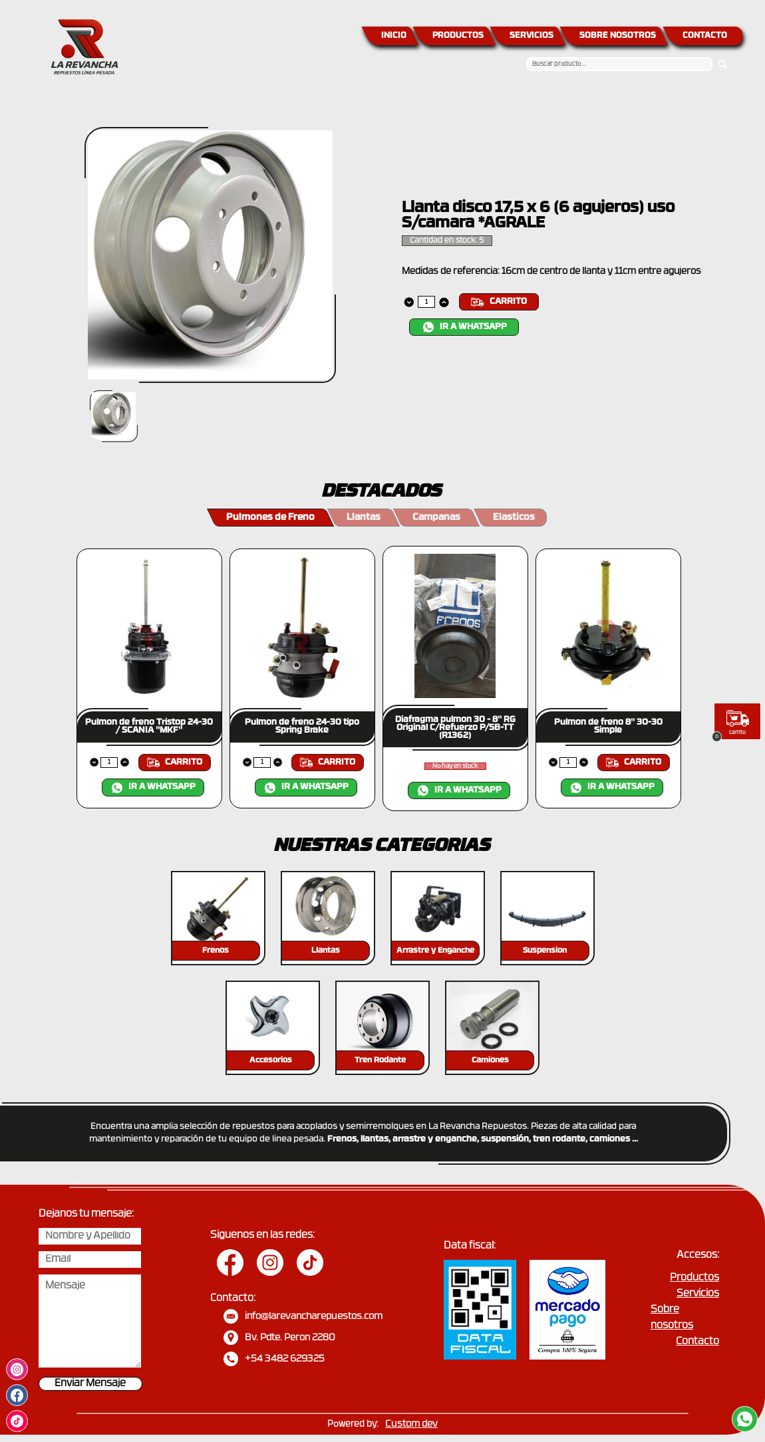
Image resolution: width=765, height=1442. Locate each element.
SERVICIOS (531, 36)
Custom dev (411, 1424)
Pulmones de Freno (270, 517)
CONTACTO (705, 36)
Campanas (436, 517)
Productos (694, 1278)
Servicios (698, 1294)
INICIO (393, 36)
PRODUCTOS (458, 36)
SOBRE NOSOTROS (617, 36)
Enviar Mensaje (90, 1384)
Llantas (364, 517)
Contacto (697, 1342)
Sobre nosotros (672, 1318)
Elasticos (514, 517)
